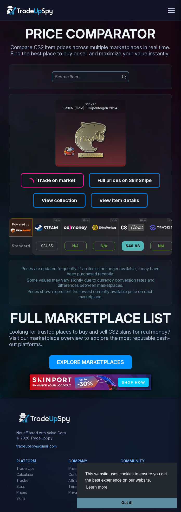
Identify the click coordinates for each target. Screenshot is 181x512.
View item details (119, 200)
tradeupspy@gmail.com (36, 446)
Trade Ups (25, 468)
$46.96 (133, 246)
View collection (59, 200)
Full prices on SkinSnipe (125, 180)
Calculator (25, 474)
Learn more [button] (96, 487)
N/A (75, 246)
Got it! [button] (126, 503)
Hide (57, 220)
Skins (20, 498)
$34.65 (47, 246)
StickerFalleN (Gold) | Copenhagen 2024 (90, 106)
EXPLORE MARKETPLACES (90, 362)
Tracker (23, 480)
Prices (21, 492)
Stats (20, 486)
